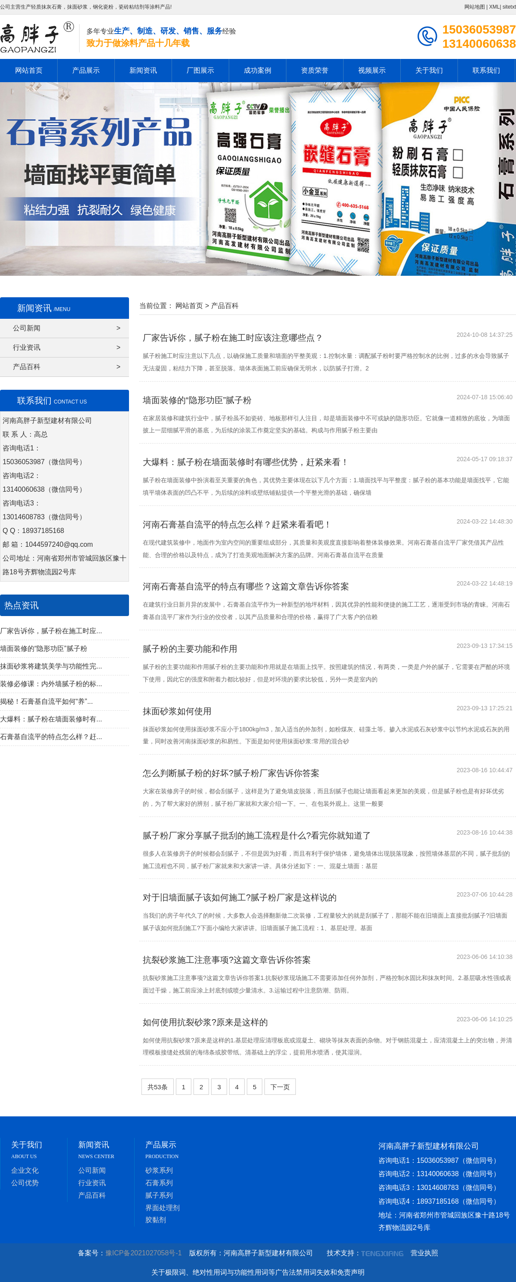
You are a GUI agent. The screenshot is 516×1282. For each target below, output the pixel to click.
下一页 (280, 1087)
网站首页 (29, 70)
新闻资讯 (143, 70)
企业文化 (25, 1170)
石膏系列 (159, 1182)
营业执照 (424, 1253)
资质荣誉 (315, 70)
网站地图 (474, 7)
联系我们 (486, 70)
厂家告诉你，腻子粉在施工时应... (51, 631)
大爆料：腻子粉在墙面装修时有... (51, 719)
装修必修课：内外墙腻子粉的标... (51, 683)
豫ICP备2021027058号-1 (146, 1253)
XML (494, 7)
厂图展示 (200, 70)
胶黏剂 (155, 1219)
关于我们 (429, 70)
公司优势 (25, 1182)
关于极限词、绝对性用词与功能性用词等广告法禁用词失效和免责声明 (258, 1272)
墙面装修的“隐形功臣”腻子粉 (43, 648)
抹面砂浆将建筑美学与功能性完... (51, 666)
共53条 (157, 1087)
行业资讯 (66, 347)
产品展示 (86, 70)
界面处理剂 (162, 1207)
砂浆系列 (159, 1170)
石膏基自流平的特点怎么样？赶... (51, 736)
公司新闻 (66, 328)
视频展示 (372, 70)
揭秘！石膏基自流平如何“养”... (46, 701)
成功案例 (257, 70)
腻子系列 (159, 1195)
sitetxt (509, 7)
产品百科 (66, 366)
